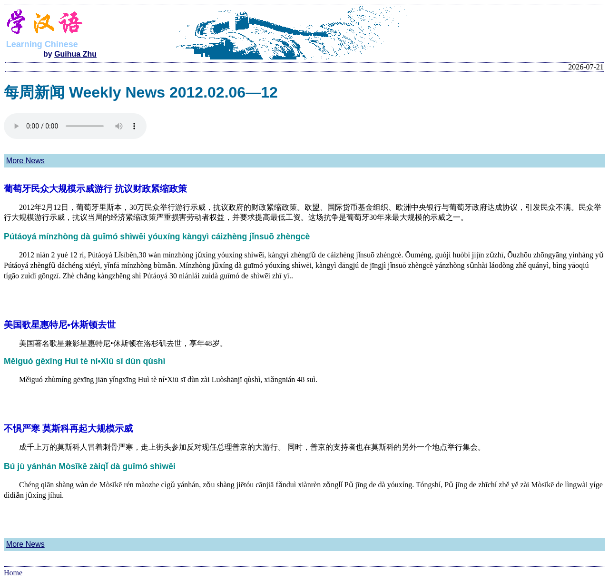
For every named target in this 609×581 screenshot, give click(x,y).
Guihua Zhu (75, 54)
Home (13, 573)
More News (25, 161)
